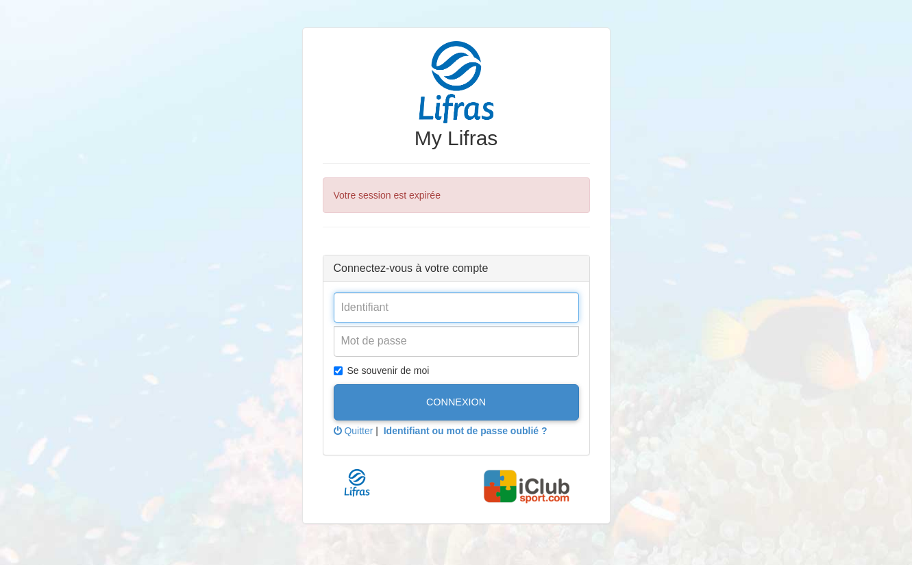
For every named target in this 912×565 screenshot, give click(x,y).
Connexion (456, 402)
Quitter (353, 430)
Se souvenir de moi (382, 370)
